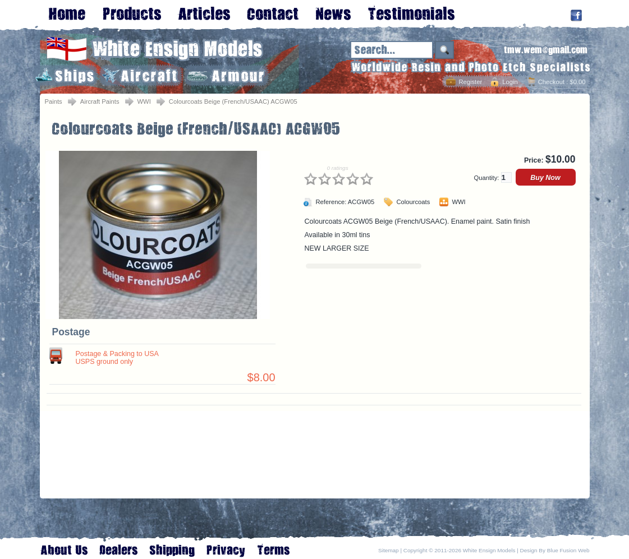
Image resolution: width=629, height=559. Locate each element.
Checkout (551, 81)
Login (509, 81)
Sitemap (388, 550)
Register (470, 81)
